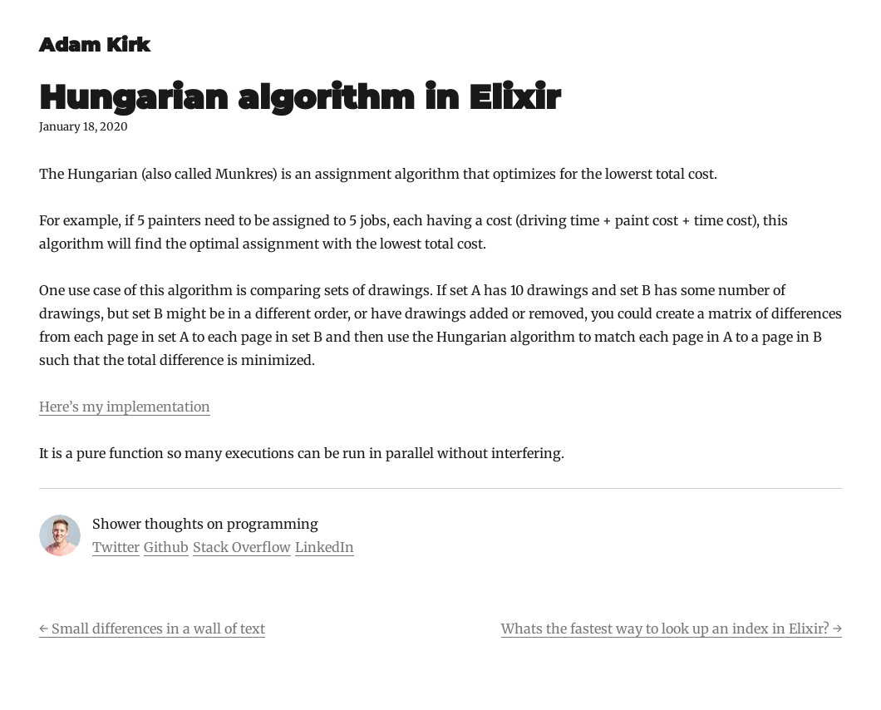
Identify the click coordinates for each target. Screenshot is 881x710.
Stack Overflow (242, 547)
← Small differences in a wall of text (152, 628)
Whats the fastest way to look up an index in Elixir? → (671, 628)
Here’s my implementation (124, 406)
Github (166, 547)
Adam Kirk (94, 45)
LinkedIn (324, 547)
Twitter (116, 547)
